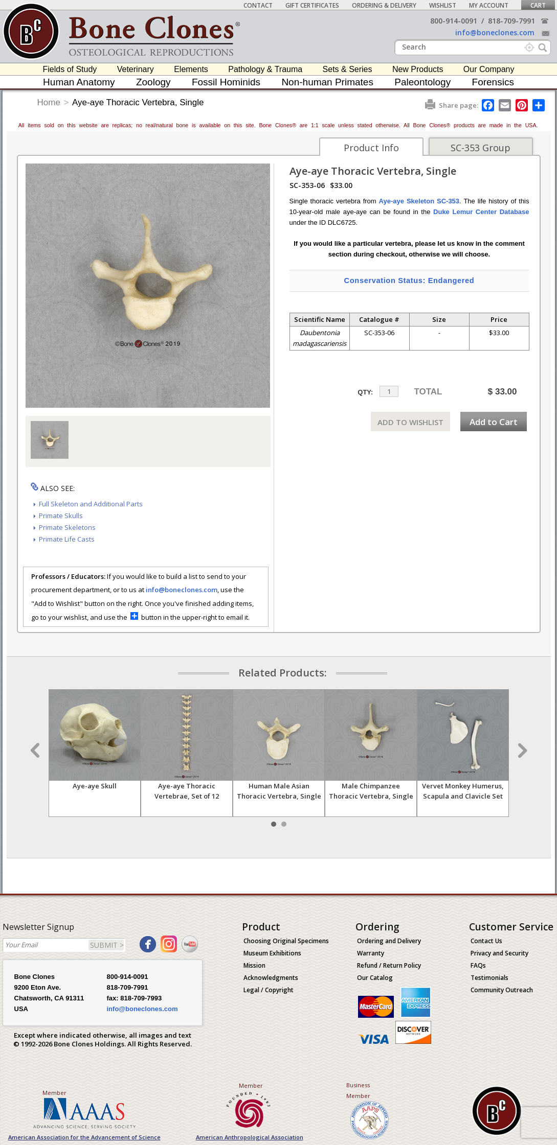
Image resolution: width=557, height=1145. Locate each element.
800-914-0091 (453, 21)
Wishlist (442, 5)
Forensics (493, 82)
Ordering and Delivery (389, 941)
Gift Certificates (312, 5)
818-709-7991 (511, 21)
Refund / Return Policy (389, 965)
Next (521, 750)
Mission (254, 965)
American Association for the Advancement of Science (84, 1137)
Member (54, 1092)
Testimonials (489, 977)
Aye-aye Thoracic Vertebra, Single (138, 102)
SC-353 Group (480, 148)
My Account (488, 5)
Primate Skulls (61, 515)
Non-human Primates (327, 82)
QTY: (365, 392)
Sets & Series (347, 69)
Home (48, 102)
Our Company (489, 69)
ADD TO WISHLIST (410, 422)
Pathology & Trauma (265, 69)
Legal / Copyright (268, 990)
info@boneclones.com (494, 32)
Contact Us (486, 941)
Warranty (370, 953)
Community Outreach (502, 990)
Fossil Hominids (226, 82)
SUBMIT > (107, 945)
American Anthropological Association (249, 1137)
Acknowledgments (270, 977)
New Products (417, 69)
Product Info (371, 148)
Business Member (358, 1090)
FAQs (478, 965)
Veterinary (135, 69)
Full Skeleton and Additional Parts (91, 503)
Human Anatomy (79, 82)
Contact (258, 5)
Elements (191, 69)
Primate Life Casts (67, 539)
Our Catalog (375, 977)
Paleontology (422, 82)
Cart (538, 5)
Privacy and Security (499, 953)
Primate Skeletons (67, 527)
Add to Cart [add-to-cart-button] (494, 422)
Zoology (153, 82)
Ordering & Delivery (384, 5)
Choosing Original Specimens (286, 941)
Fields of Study (70, 69)
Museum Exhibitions (272, 953)
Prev (36, 750)
